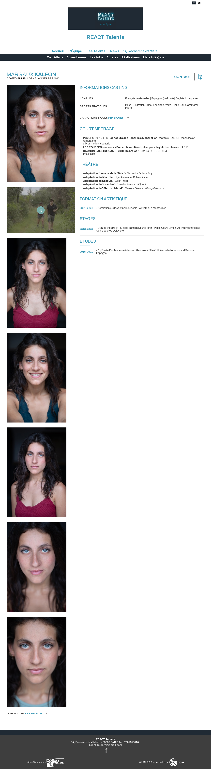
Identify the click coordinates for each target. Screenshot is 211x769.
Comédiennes (76, 57)
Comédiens (55, 57)
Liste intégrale (153, 57)
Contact (182, 77)
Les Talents (96, 51)
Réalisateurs (130, 57)
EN (199, 3)
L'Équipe (75, 51)
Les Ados (96, 57)
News (114, 51)
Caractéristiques (104, 117)
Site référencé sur (45, 762)
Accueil (58, 51)
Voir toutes (27, 713)
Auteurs (112, 57)
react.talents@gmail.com (105, 745)
